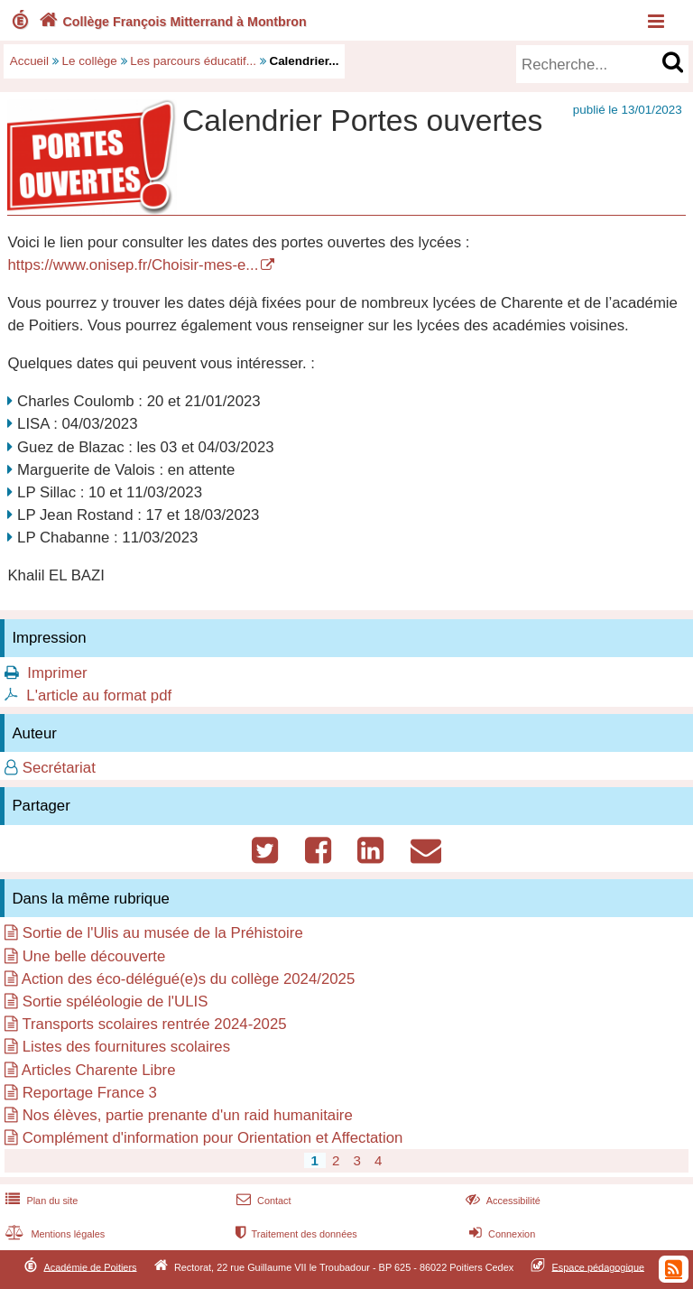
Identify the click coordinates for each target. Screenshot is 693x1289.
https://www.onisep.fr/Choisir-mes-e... (132, 265)
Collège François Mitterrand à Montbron (171, 21)
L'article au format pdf (98, 695)
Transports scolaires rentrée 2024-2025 (154, 1024)
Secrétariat (59, 767)
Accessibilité (501, 1200)
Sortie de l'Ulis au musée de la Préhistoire (163, 932)
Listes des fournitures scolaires (126, 1046)
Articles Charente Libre (99, 1070)
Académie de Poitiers (89, 1266)
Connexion (500, 1234)
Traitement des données (294, 1234)
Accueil (29, 61)
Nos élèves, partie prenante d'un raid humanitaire (188, 1115)
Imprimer (57, 673)
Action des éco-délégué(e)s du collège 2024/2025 (188, 979)
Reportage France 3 (90, 1092)
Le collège (89, 61)
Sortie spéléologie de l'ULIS (115, 1001)
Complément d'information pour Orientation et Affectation (213, 1137)
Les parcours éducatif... (193, 61)
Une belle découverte (94, 956)
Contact (262, 1200)
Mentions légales (53, 1234)
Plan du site (40, 1200)
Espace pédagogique (598, 1266)
